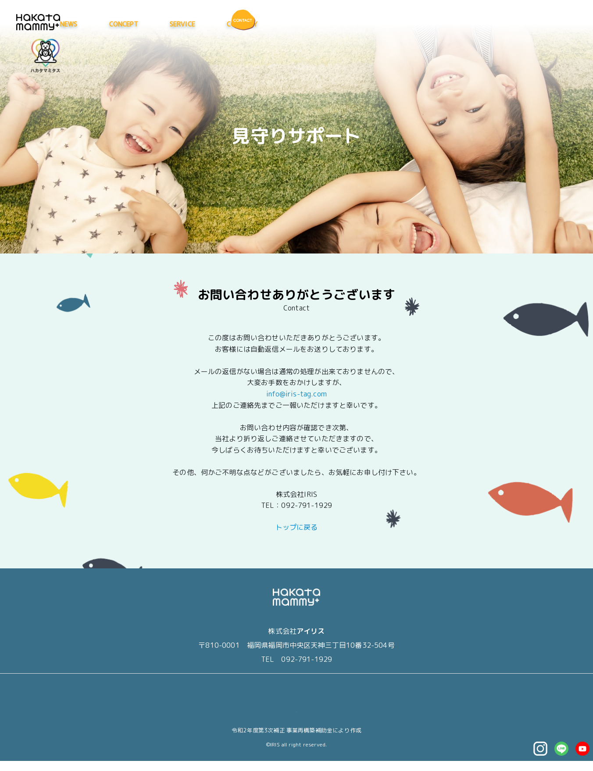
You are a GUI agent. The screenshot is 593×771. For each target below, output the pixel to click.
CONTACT (378, 698)
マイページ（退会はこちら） (296, 720)
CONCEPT (356, 24)
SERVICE (415, 24)
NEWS (302, 24)
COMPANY (475, 24)
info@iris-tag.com (296, 394)
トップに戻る (296, 538)
